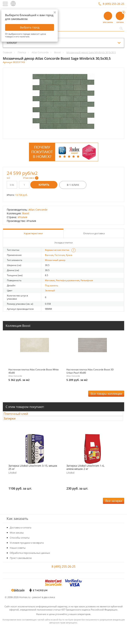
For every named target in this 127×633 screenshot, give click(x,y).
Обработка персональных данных (30, 559)
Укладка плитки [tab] (63, 242)
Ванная (49, 255)
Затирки (13, 423)
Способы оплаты (20, 544)
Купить (44, 184)
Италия (22, 217)
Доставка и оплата (20, 533)
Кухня (69, 255)
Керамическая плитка (57, 250)
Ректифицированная (67, 280)
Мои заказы (17, 538)
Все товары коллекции (106, 393)
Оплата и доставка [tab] (94, 233)
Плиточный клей (19, 415)
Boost (25, 213)
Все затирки (113, 507)
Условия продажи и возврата (27, 549)
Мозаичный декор (55, 260)
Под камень (51, 285)
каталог (12, 42)
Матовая (50, 280)
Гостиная (60, 255)
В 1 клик (73, 185)
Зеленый (50, 290)
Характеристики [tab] (33, 233)
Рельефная (87, 280)
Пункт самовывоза (21, 564)
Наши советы (18, 554)
